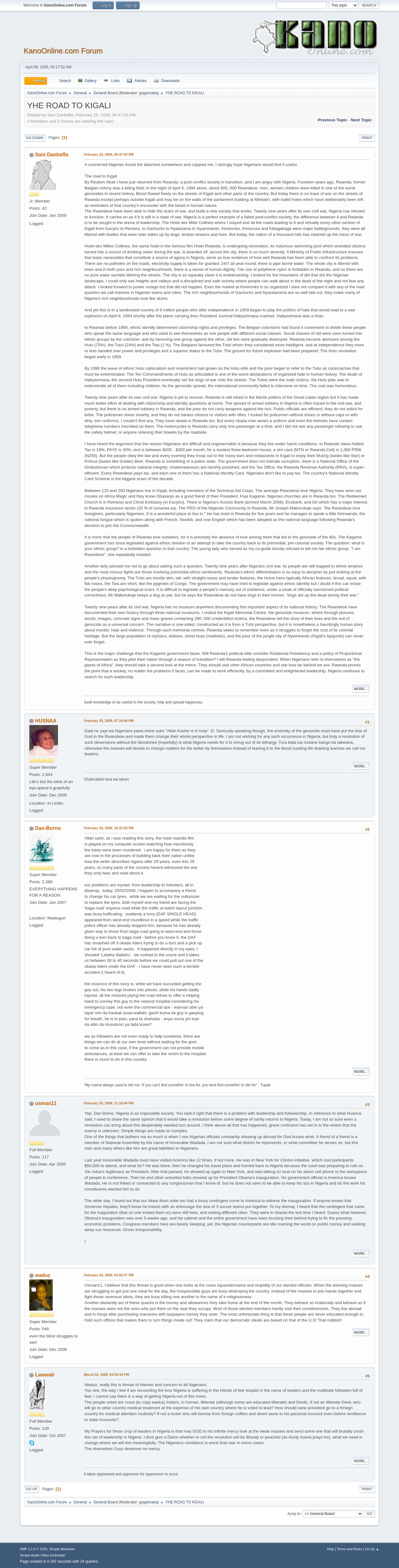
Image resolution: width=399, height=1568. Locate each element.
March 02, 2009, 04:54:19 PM (106, 1374)
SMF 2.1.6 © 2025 (33, 1549)
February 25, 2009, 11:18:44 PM (108, 1103)
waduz (42, 1275)
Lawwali (44, 1374)
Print (367, 138)
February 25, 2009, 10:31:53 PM (108, 828)
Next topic (361, 120)
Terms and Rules (349, 1549)
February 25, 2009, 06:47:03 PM (108, 154)
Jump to (293, 1513)
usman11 (45, 1103)
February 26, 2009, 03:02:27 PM (108, 1275)
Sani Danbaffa (51, 154)
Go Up (31, 1489)
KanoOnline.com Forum (63, 50)
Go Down (34, 138)
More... (361, 689)
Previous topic (332, 120)
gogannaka (148, 93)
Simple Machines (62, 1549)
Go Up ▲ (372, 1549)
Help (330, 1549)
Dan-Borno (48, 828)
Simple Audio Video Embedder (42, 1555)
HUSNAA (45, 720)
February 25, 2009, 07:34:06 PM (108, 721)
